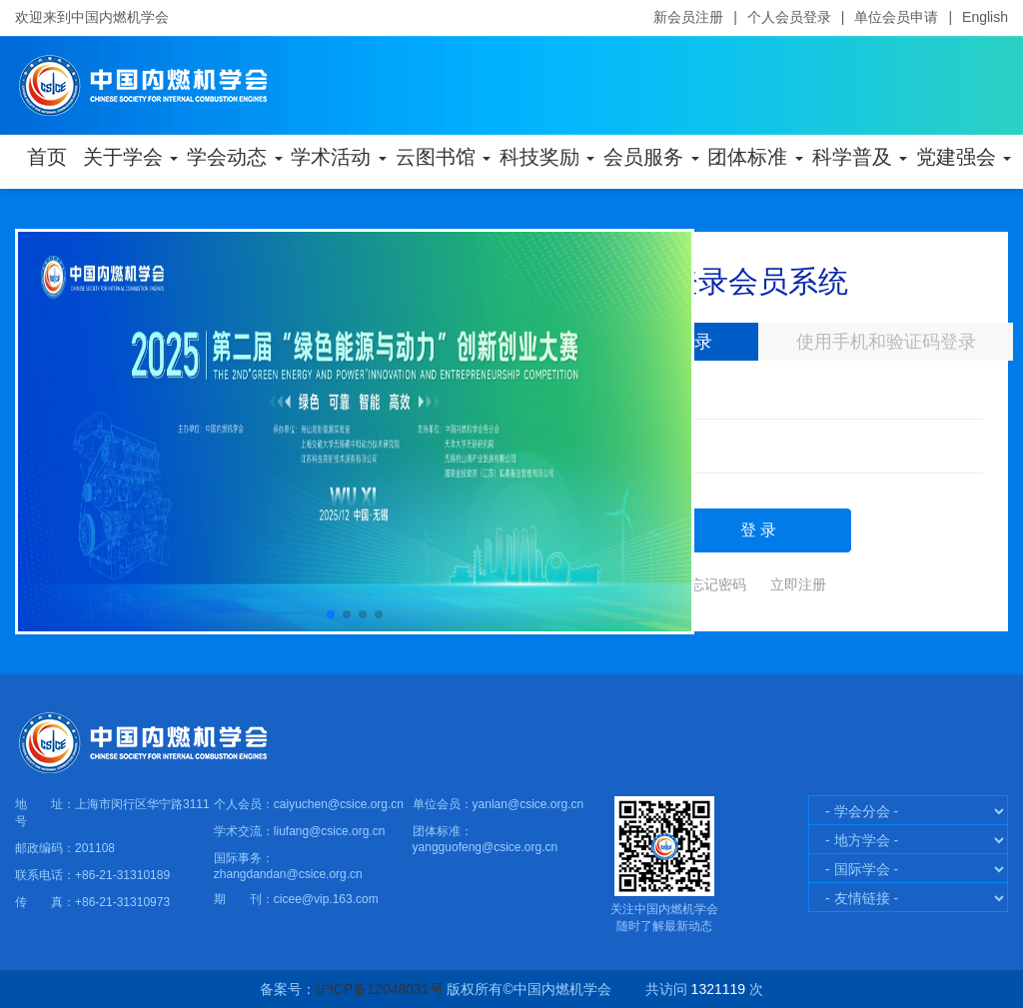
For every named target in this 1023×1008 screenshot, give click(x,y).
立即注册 (798, 584)
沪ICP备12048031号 (380, 989)
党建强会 (962, 157)
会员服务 (649, 157)
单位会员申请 (896, 17)
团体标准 (753, 157)
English (985, 17)
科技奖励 (545, 157)
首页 (47, 157)
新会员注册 (688, 17)
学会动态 (233, 157)
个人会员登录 (789, 17)
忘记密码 (718, 584)
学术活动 (337, 157)
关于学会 (129, 157)
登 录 (758, 529)
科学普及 (858, 157)
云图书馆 (442, 157)
